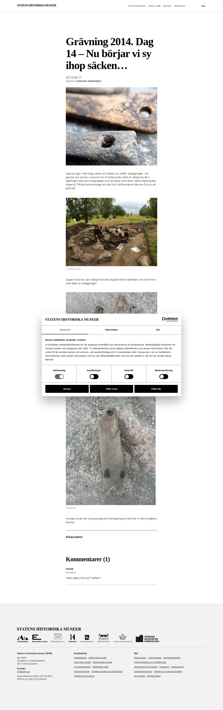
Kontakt (167, 6)
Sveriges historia (82, 671)
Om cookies (139, 675)
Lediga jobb (154, 6)
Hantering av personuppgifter (168, 671)
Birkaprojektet (74, 537)
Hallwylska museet (97, 657)
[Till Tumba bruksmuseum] (123, 638)
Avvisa (67, 389)
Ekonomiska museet (102, 662)
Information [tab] (111, 329)
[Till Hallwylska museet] (58, 638)
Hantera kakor (154, 675)
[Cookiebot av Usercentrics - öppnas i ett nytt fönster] (164, 319)
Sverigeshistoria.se (143, 671)
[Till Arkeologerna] (22, 638)
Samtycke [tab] (65, 329)
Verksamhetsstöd (171, 657)
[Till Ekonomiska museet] (39, 638)
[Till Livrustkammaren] (87, 638)
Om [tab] (158, 329)
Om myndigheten (137, 6)
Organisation (140, 657)
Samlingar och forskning (145, 666)
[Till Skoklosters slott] (104, 638)
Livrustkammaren (82, 666)
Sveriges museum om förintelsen (106, 671)
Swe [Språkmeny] (203, 6)
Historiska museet (82, 662)
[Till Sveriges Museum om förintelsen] (147, 638)
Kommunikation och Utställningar (150, 662)
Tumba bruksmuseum (84, 675)
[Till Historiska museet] (73, 638)
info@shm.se (23, 671)
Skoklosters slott (100, 666)
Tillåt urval (111, 389)
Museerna (164, 666)
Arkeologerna (80, 657)
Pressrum (179, 6)
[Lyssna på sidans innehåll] (197, 6)
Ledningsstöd (154, 657)
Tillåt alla (156, 389)
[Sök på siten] (191, 5)
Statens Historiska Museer (36, 5)
